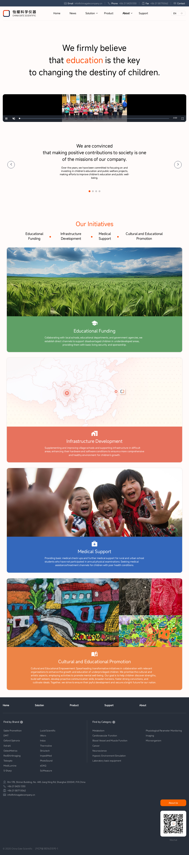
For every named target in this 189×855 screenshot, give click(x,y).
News (73, 13)
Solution (90, 13)
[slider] (94, 118)
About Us (173, 802)
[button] (11, 165)
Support (143, 13)
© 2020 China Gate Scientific (17, 848)
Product (108, 13)
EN (174, 13)
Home (56, 13)
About (126, 13)
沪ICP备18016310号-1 (46, 848)
